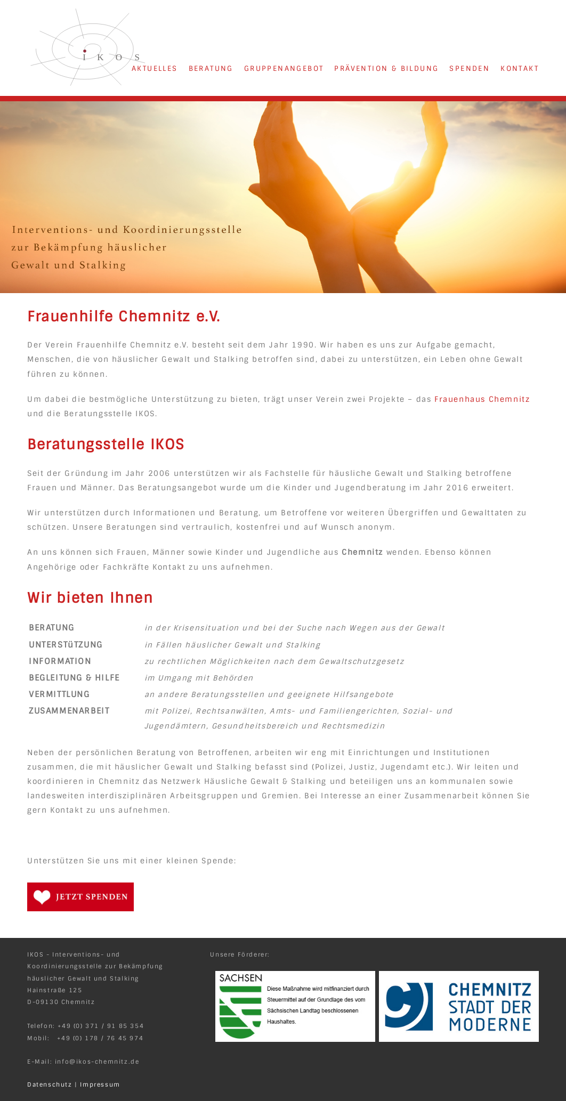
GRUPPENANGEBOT (284, 68)
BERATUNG (211, 68)
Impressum (100, 1084)
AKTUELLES (155, 68)
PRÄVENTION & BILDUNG (386, 68)
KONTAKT (519, 68)
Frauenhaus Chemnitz (482, 399)
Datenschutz (49, 1084)
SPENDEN (469, 68)
